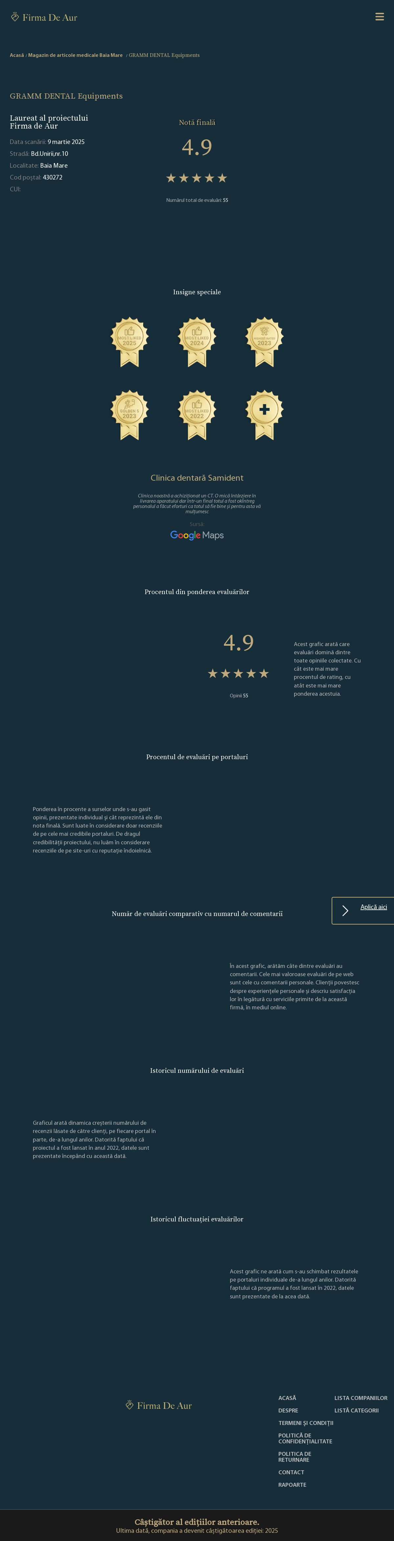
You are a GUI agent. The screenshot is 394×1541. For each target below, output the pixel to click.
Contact (291, 1473)
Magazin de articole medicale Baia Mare (75, 55)
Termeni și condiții (306, 1424)
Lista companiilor (361, 1399)
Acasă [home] (17, 55)
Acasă (287, 1399)
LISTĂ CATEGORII (357, 1411)
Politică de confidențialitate (305, 1439)
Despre (288, 1411)
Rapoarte (292, 1485)
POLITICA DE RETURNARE (294, 1457)
